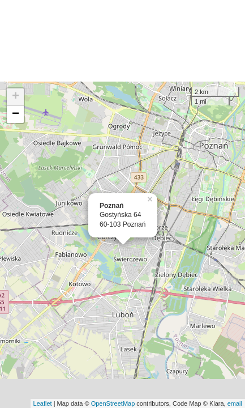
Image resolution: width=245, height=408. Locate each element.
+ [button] (15, 96)
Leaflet (42, 403)
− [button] (15, 114)
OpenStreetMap (113, 403)
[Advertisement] (122, 41)
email (234, 403)
